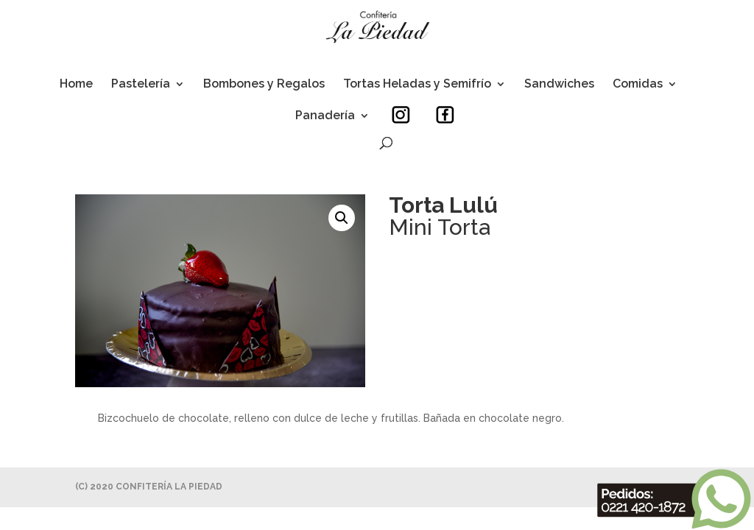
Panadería (325, 116)
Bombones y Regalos (264, 85)
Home (76, 85)
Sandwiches (559, 85)
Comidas (638, 85)
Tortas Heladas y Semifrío (417, 85)
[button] (341, 218)
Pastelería (140, 85)
